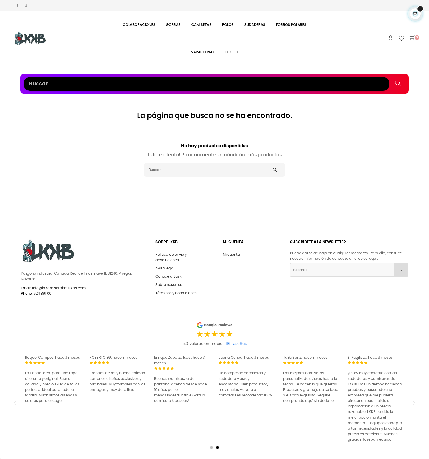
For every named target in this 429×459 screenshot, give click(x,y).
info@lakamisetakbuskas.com (58, 288)
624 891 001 (43, 293)
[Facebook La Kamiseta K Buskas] (17, 5)
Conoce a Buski (168, 276)
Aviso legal (164, 268)
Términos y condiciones (176, 293)
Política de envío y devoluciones (171, 257)
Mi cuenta (231, 254)
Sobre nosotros (168, 285)
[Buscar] (214, 169)
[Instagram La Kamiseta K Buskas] (26, 5)
